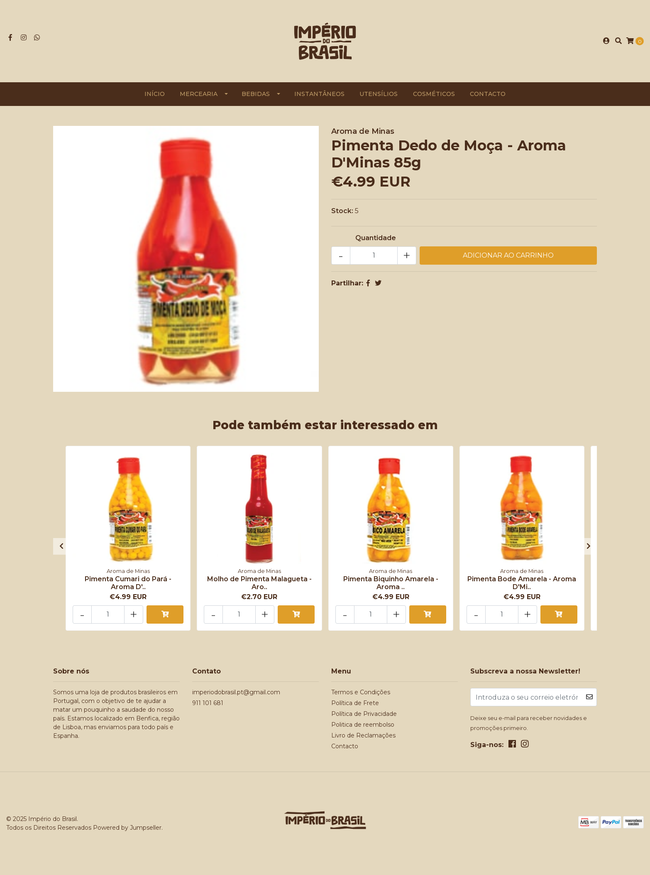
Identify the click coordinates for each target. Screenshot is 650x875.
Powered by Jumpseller (127, 827)
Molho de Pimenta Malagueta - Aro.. (259, 583)
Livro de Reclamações (363, 735)
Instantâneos (319, 94)
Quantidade (375, 238)
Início (154, 94)
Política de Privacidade (364, 714)
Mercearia (198, 94)
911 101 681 (207, 703)
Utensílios (378, 94)
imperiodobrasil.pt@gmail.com (236, 692)
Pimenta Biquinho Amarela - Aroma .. (390, 583)
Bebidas (256, 94)
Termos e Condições (360, 692)
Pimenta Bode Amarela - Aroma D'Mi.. (521, 583)
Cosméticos (434, 94)
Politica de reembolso (362, 724)
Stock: (342, 211)
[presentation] (61, 546)
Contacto (488, 94)
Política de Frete (355, 703)
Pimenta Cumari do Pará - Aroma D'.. (128, 583)
